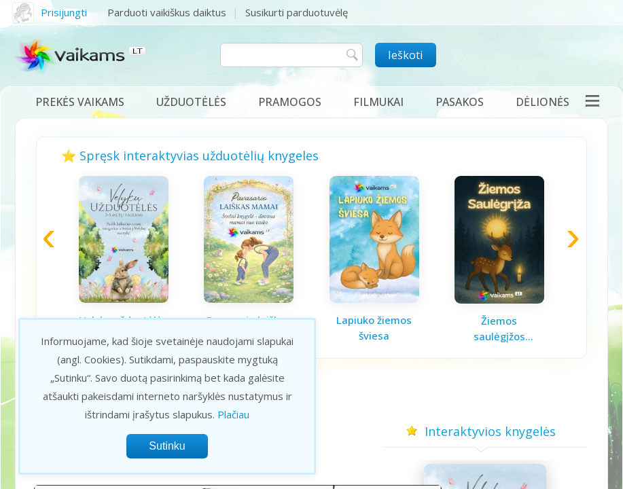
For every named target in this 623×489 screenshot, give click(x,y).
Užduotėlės (191, 101)
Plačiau (233, 414)
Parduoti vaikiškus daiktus (166, 12)
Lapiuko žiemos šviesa (374, 327)
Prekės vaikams (79, 101)
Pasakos (459, 101)
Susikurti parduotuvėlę (296, 12)
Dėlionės (542, 101)
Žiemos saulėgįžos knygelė (499, 329)
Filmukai (378, 101)
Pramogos (289, 101)
